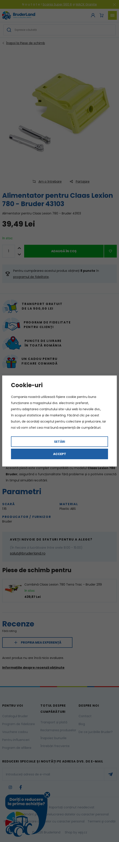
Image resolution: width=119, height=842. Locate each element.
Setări (59, 441)
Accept (59, 454)
